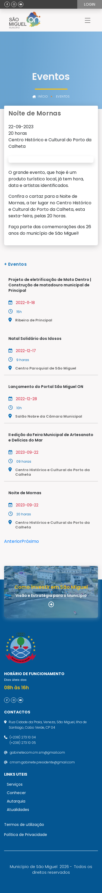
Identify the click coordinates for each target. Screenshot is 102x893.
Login (89, 4)
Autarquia (16, 801)
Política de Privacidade (25, 834)
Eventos (63, 96)
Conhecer (16, 792)
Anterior (13, 541)
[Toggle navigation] (88, 20)
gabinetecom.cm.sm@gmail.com (37, 752)
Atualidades (18, 809)
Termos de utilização (24, 824)
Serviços (15, 784)
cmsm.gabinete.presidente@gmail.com (42, 762)
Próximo (30, 541)
